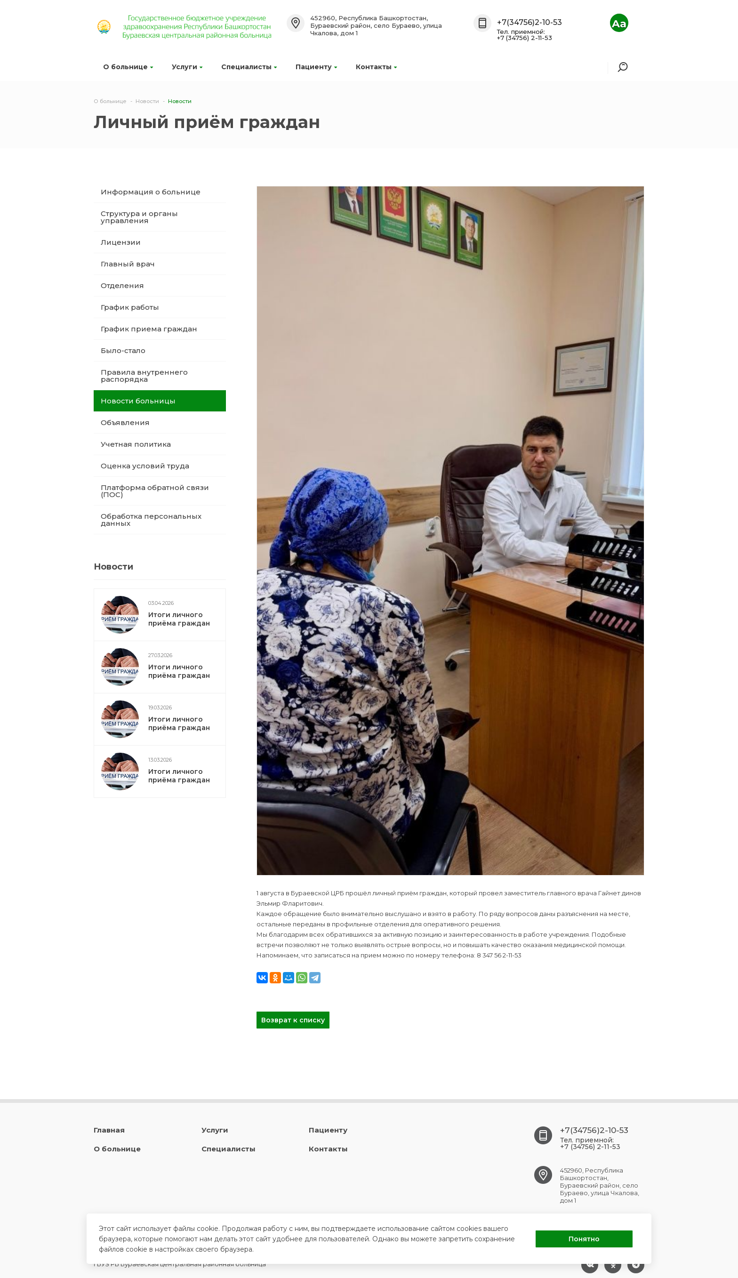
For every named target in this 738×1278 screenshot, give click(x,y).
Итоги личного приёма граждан (179, 619)
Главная (109, 1129)
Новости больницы (138, 400)
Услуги (187, 67)
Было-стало (123, 350)
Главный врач (128, 263)
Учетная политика (136, 444)
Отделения (122, 285)
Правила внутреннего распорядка (144, 376)
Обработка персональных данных (151, 520)
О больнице (128, 67)
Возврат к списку (293, 1020)
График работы (130, 307)
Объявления (125, 422)
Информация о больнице (151, 191)
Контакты (376, 67)
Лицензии (121, 242)
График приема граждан (149, 328)
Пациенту (316, 67)
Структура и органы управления (139, 217)
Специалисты (249, 67)
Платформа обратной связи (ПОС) (155, 491)
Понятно (584, 1239)
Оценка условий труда (145, 465)
